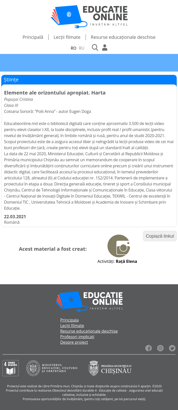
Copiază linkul (160, 236)
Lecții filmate (67, 37)
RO (73, 48)
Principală (32, 37)
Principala (69, 320)
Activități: (106, 261)
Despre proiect (74, 342)
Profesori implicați (77, 336)
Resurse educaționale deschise (123, 37)
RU (81, 48)
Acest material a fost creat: (53, 248)
